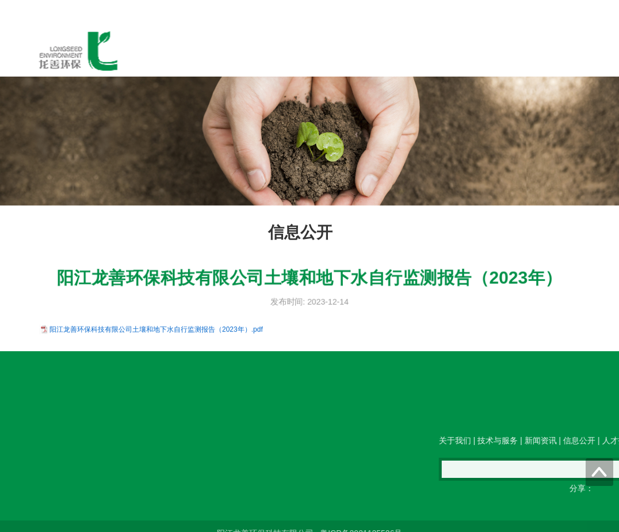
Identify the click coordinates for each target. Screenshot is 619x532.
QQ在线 (233, 425)
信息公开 (376, 51)
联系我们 (487, 51)
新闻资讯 (321, 51)
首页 (155, 51)
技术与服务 (262, 51)
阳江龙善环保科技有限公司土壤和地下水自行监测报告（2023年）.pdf (156, 330)
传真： (183, 425)
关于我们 (202, 51)
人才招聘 (431, 51)
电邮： (135, 425)
